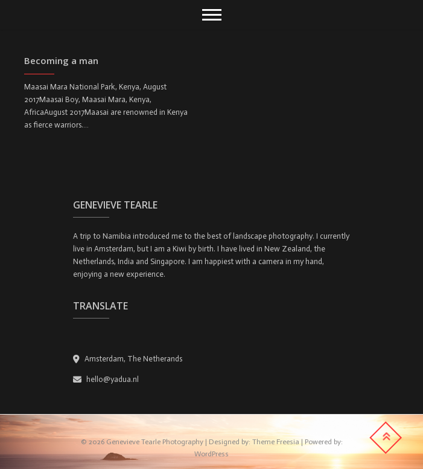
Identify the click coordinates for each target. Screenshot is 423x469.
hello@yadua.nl (106, 379)
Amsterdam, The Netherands (127, 358)
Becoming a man (61, 60)
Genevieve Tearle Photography (154, 442)
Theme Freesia (275, 442)
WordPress (211, 454)
